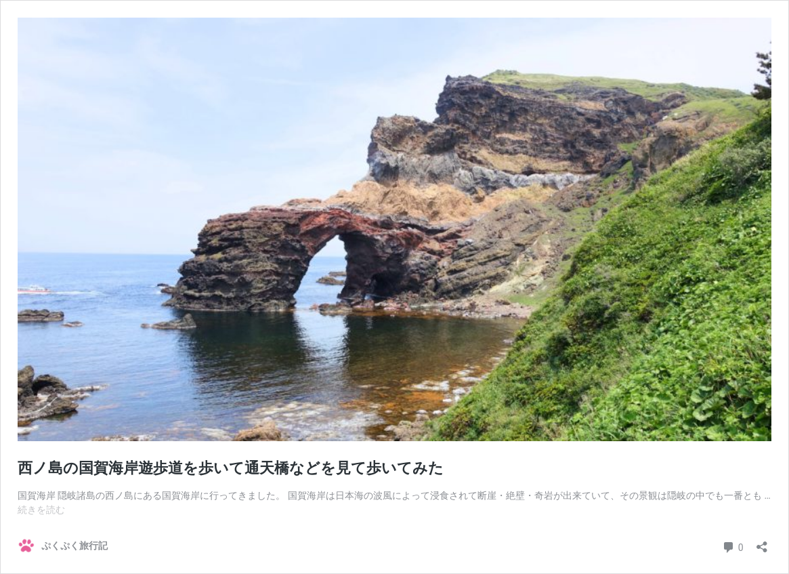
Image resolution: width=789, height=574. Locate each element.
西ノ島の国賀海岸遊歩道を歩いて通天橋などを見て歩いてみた (231, 467)
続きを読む (41, 509)
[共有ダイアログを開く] (761, 542)
